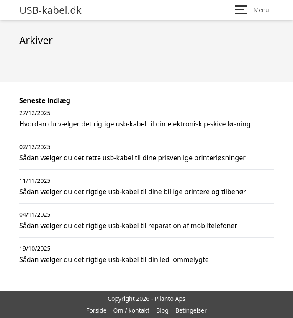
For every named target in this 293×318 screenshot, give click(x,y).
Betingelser (191, 310)
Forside (96, 310)
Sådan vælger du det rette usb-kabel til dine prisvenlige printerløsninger (132, 157)
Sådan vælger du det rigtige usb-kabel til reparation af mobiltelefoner (128, 225)
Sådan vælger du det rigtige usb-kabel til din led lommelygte (114, 259)
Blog (162, 310)
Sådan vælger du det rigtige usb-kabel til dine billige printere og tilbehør (132, 191)
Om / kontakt (131, 310)
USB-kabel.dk (50, 10)
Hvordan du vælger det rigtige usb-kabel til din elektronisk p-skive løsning (135, 123)
